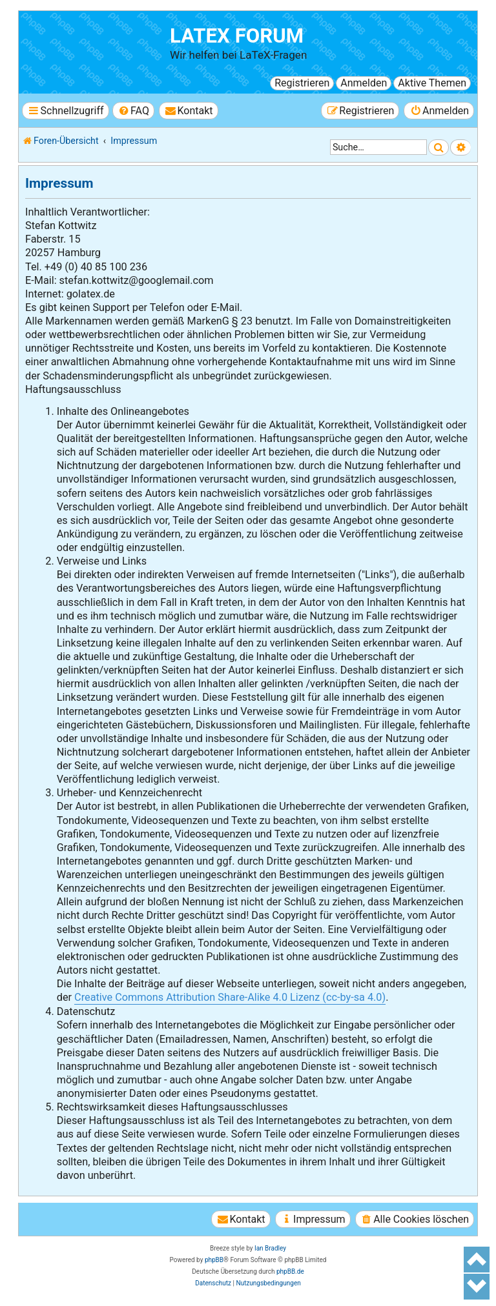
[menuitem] (133, 110)
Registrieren (301, 83)
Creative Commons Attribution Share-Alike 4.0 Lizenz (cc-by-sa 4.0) (230, 997)
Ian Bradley (270, 1248)
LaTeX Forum (237, 36)
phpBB (214, 1259)
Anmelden (363, 83)
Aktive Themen (432, 83)
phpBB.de (290, 1271)
